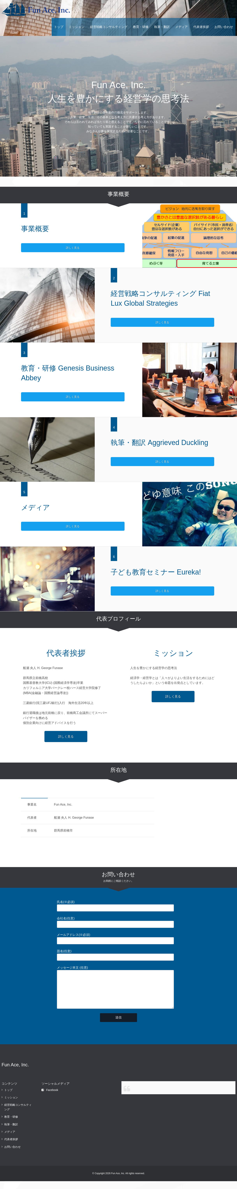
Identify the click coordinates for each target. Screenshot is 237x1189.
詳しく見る (37, 247)
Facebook (50, 1097)
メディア (181, 27)
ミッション (76, 27)
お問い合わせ (223, 27)
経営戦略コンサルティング (108, 27)
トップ (58, 27)
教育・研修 (141, 27)
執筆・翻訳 (162, 27)
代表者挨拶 (201, 27)
